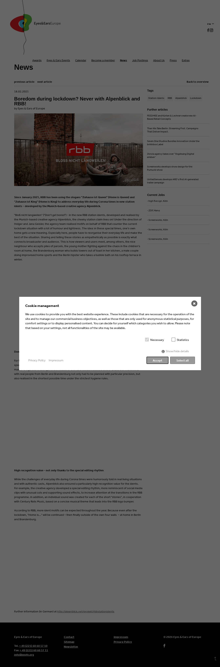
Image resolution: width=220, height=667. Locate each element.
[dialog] (110, 333)
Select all (182, 360)
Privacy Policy (37, 360)
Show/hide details (177, 351)
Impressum (56, 360)
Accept (157, 360)
